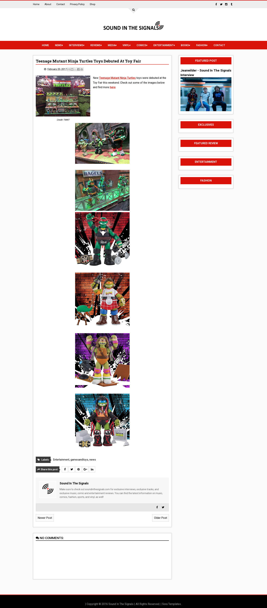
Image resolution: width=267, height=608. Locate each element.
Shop (92, 4)
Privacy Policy (77, 4)
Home (36, 4)
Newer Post (45, 517)
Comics (141, 45)
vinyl (126, 45)
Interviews (76, 45)
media (111, 45)
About (48, 4)
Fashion (201, 45)
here (112, 87)
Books (185, 45)
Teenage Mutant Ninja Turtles (117, 78)
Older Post (160, 517)
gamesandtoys (79, 459)
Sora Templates (171, 604)
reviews (95, 45)
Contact (60, 4)
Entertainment (163, 45)
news (58, 45)
